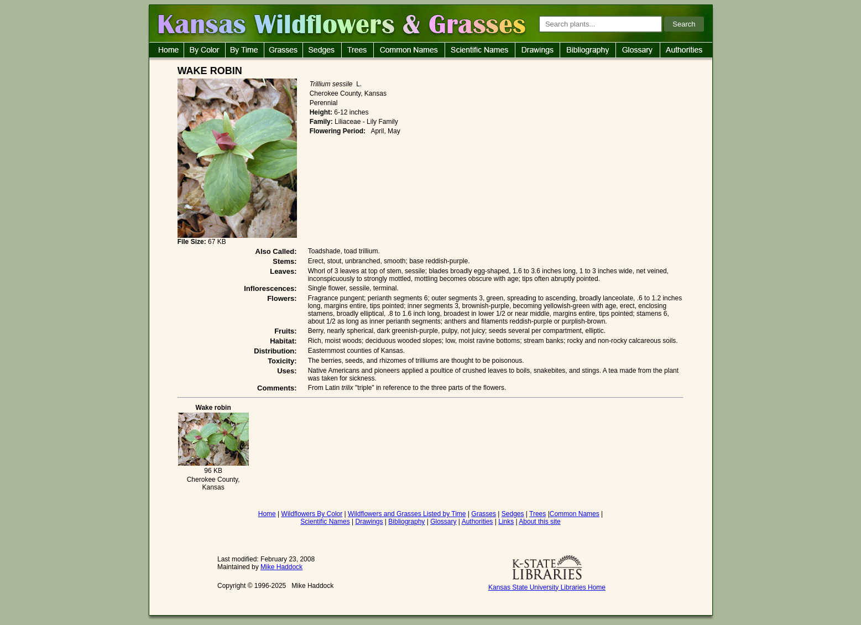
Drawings (369, 521)
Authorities (477, 521)
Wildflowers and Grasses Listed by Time (407, 514)
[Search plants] (600, 24)
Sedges (513, 514)
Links (506, 521)
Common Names (574, 514)
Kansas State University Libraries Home (547, 587)
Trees (537, 514)
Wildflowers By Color (312, 514)
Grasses (483, 514)
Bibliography (406, 521)
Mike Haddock (281, 567)
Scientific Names (324, 521)
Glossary (443, 521)
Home (267, 514)
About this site (539, 521)
